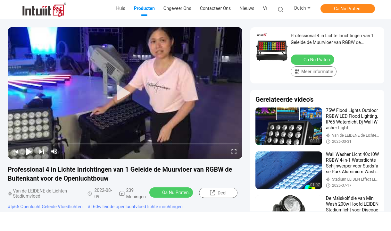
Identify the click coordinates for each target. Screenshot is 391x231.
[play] (125, 93)
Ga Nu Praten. (348, 8)
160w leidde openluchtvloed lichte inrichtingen (136, 206)
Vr (265, 8)
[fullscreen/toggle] (234, 151)
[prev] (16, 151)
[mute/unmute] (54, 151)
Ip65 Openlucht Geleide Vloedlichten (47, 206)
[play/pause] (28, 151)
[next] (41, 151)
